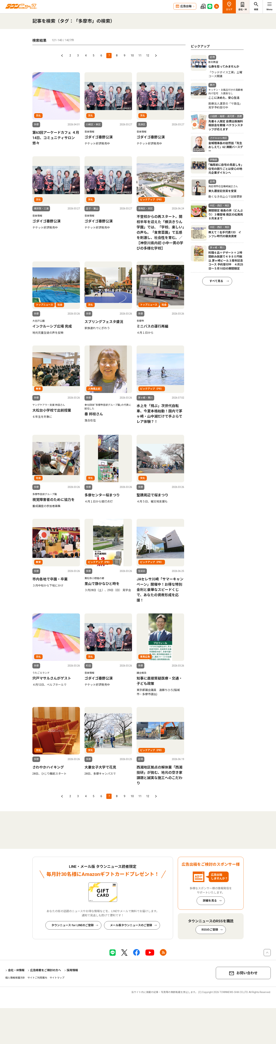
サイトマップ (57, 977)
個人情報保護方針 (15, 977)
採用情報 (72, 970)
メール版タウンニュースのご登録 (131, 925)
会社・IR (242, 9)
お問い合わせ (247, 973)
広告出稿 (186, 6)
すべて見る (216, 281)
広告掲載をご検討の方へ (45, 970)
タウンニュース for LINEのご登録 (72, 925)
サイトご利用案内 (37, 977)
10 (132, 55)
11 (140, 55)
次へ (155, 55)
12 (147, 55)
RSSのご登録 (210, 929)
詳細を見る (210, 900)
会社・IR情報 (16, 970)
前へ (62, 55)
